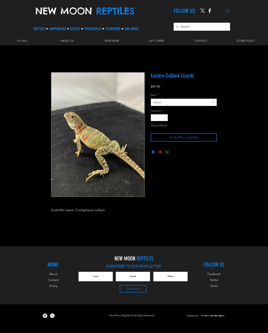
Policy (53, 286)
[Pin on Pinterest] (160, 152)
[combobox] (184, 102)
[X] (203, 11)
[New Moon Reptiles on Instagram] (210, 11)
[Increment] (165, 117)
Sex (154, 95)
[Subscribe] (133, 288)
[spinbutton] (159, 117)
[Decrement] (153, 117)
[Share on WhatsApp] (167, 152)
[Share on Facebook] (153, 152)
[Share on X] (174, 152)
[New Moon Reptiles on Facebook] (45, 315)
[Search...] (201, 27)
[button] (229, 10)
